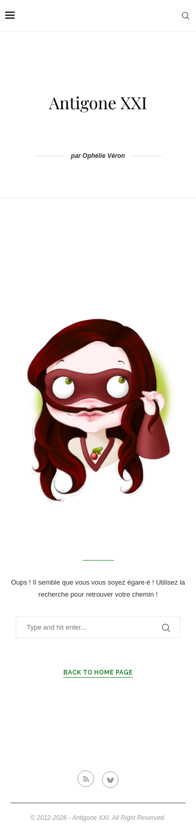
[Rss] (85, 778)
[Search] (185, 16)
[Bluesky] (110, 778)
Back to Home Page (98, 672)
